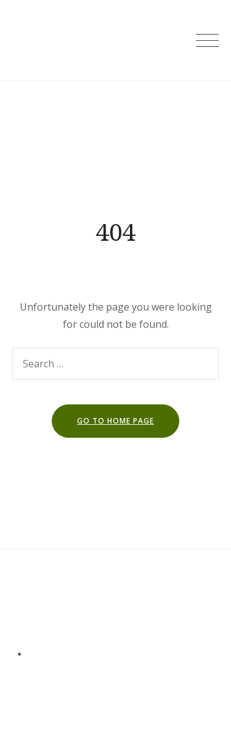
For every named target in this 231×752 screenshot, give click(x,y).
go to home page (115, 421)
